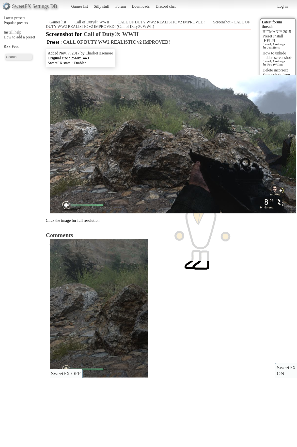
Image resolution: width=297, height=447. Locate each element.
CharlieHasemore (99, 53)
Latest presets (14, 18)
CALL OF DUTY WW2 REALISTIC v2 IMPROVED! (162, 22)
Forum (120, 6)
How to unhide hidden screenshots (277, 55)
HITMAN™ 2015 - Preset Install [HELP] (278, 36)
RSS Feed (11, 46)
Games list (79, 6)
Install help (12, 32)
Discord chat (165, 6)
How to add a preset (19, 37)
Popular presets (16, 23)
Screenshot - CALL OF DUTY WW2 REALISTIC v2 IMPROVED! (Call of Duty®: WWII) (148, 24)
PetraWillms (275, 64)
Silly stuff (101, 6)
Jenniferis (273, 47)
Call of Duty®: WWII (92, 22)
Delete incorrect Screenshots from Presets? (276, 74)
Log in (282, 6)
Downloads (141, 6)
